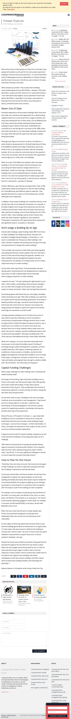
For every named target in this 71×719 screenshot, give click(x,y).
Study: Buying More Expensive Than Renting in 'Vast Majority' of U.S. (60, 111)
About (3, 663)
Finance (44, 28)
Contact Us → (5, 692)
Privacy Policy (4, 717)
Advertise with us (11, 715)
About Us (3, 715)
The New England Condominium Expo (57, 686)
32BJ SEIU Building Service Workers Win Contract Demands (59, 100)
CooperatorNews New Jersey (39, 676)
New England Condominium (39, 688)
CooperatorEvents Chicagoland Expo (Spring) (59, 696)
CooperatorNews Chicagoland (40, 669)
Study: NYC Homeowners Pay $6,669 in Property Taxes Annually (60, 93)
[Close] (64, 4)
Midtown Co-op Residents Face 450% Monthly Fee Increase (59, 168)
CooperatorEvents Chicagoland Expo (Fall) (58, 691)
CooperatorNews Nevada (38, 672)
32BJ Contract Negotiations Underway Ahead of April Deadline (59, 118)
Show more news (60, 81)
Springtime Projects (57, 105)
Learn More (11, 9)
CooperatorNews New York (39, 679)
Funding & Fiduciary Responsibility (57, 133)
